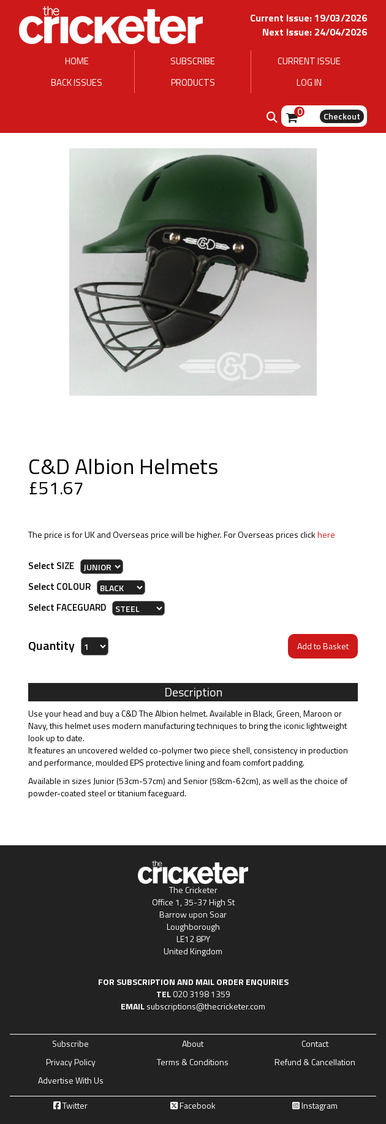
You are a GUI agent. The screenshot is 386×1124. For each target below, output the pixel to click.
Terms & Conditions (193, 1062)
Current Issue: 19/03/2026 (308, 17)
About (192, 1044)
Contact (314, 1044)
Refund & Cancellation (314, 1062)
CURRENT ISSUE (309, 61)
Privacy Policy (71, 1062)
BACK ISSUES (76, 82)
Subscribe (70, 1044)
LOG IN (309, 82)
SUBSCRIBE (192, 61)
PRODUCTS (193, 82)
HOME (77, 61)
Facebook (193, 1105)
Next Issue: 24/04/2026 (314, 32)
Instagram (315, 1105)
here (326, 534)
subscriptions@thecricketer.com (205, 1006)
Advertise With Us (71, 1080)
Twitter (70, 1105)
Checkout (342, 116)
